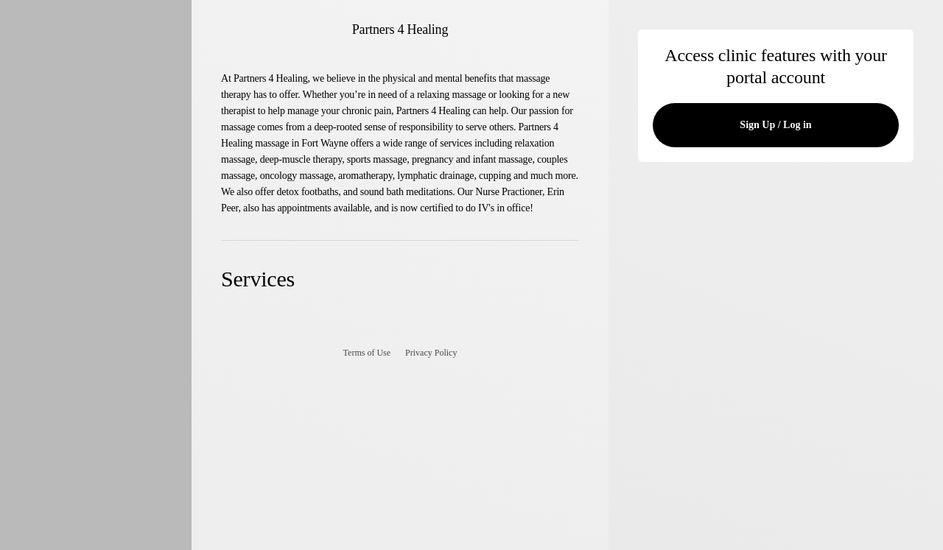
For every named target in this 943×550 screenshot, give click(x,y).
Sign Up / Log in (775, 124)
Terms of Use (366, 353)
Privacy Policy (431, 353)
